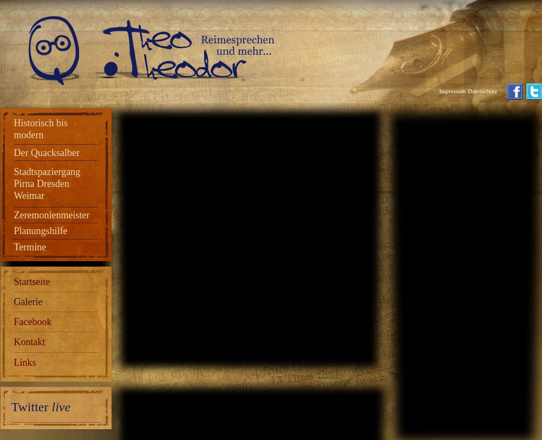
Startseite (32, 281)
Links (25, 362)
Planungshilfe (41, 230)
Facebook (33, 321)
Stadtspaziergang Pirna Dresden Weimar (47, 183)
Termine (30, 247)
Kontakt (29, 342)
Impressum (452, 91)
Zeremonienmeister (52, 215)
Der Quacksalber (47, 152)
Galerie (28, 301)
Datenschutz (482, 91)
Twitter (41, 407)
